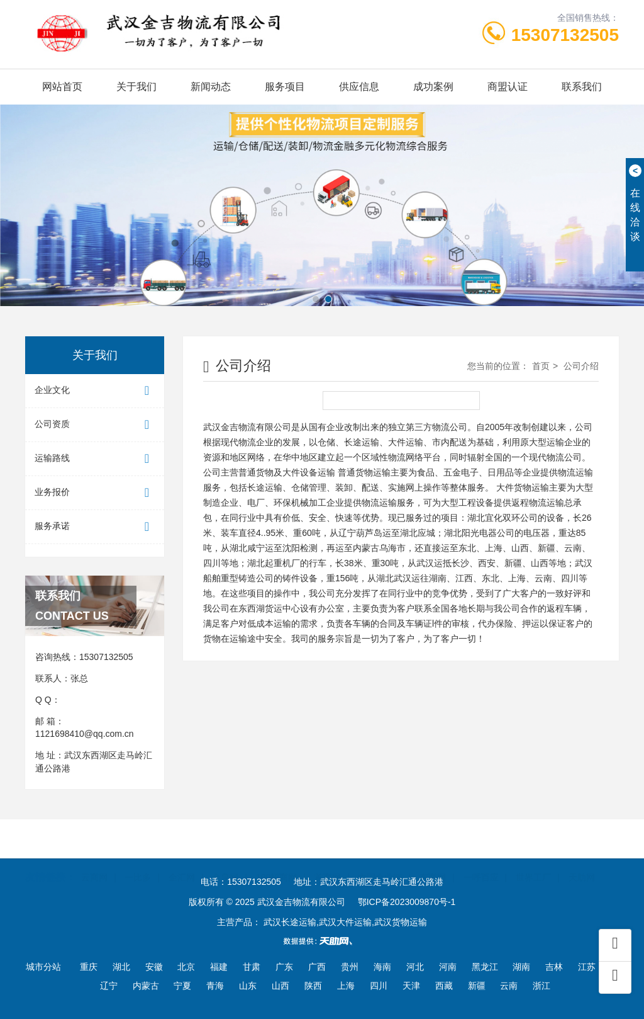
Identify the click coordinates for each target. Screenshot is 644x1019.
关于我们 (136, 86)
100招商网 (276, 858)
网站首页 (62, 86)
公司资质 (95, 425)
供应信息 (359, 86)
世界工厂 (533, 858)
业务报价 (95, 493)
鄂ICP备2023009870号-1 (407, 902)
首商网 (327, 858)
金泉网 (225, 858)
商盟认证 (507, 86)
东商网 (432, 858)
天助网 (582, 858)
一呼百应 (481, 858)
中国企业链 (380, 858)
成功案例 (433, 86)
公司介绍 (581, 366)
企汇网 (182, 858)
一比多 (138, 858)
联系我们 (582, 86)
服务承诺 (95, 527)
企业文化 (95, 391)
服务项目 (285, 86)
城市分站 (43, 967)
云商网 (94, 858)
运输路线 (95, 459)
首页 (541, 366)
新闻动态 (211, 86)
